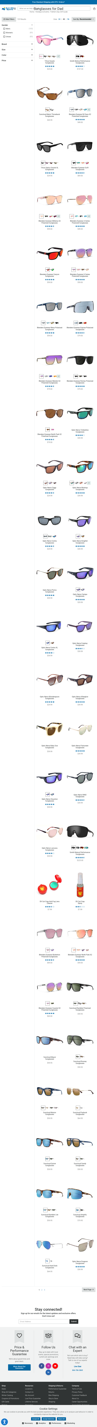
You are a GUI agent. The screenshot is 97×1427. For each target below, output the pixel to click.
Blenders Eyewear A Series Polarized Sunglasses (80, 222)
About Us (75, 1398)
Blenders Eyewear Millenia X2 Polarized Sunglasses (50, 222)
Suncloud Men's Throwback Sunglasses (49, 115)
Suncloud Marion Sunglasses (49, 1113)
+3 (58, 216)
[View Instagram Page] (48, 1366)
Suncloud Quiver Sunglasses (50, 1165)
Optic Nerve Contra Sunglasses (50, 542)
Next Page (89, 1290)
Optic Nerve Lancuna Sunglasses (49, 849)
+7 (58, 56)
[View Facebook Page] (41, 1366)
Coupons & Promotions (10, 1398)
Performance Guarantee (57, 1389)
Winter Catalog (7, 1395)
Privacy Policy (77, 1392)
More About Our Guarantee (19, 1367)
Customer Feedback (79, 1395)
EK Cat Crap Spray (80, 902)
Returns (51, 1392)
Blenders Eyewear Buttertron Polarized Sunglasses (49, 956)
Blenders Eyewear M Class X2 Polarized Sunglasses (80, 115)
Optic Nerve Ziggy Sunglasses (49, 489)
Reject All (61, 1419)
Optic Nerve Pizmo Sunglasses (50, 591)
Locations (28, 1389)
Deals (4, 1389)
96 (68, 19)
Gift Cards (5, 1402)
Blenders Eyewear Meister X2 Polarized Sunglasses (49, 382)
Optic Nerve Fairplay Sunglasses (80, 644)
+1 (89, 483)
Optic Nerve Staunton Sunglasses (50, 800)
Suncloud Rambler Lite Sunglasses (49, 1216)
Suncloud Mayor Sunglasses (50, 1058)
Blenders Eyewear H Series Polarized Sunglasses (80, 275)
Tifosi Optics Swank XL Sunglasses (49, 169)
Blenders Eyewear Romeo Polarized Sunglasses (80, 382)
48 (64, 19)
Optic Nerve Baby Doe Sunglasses (49, 747)
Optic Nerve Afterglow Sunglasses (80, 698)
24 (59, 19)
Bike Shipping (53, 1395)
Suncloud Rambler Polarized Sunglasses (80, 1009)
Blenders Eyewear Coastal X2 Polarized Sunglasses (50, 1009)
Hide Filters (8, 19)
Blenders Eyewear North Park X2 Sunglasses (80, 956)
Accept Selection (48, 1419)
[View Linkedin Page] (48, 1372)
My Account (29, 1395)
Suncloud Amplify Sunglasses (80, 1216)
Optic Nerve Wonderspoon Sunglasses (49, 698)
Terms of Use (77, 1389)
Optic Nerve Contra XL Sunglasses (49, 649)
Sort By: (83, 19)
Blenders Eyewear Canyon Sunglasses (49, 275)
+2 (89, 110)
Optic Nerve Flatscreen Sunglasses (80, 747)
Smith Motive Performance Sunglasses (80, 62)
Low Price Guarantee (33, 1398)
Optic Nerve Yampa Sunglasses (80, 595)
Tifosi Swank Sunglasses (50, 62)
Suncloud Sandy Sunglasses (80, 1165)
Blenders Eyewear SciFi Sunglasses (80, 169)
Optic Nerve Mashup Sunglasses (80, 489)
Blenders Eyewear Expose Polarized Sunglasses (80, 329)
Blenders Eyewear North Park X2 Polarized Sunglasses (50, 435)
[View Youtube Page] (55, 1366)
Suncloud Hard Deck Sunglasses (49, 1267)
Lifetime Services (31, 1402)
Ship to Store (53, 1398)
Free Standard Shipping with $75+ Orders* (48, 2)
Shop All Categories (9, 1392)
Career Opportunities (79, 1402)
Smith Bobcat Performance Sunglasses (80, 853)
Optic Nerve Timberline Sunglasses (79, 431)
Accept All (35, 1419)
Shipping (51, 1402)
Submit (74, 1321)
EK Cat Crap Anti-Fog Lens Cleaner (49, 902)
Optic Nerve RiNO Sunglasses (80, 796)
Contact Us (29, 1392)
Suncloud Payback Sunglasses (80, 1113)
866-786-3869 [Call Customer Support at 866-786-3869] (77, 1370)
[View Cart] (94, 9)
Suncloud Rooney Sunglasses (80, 1062)
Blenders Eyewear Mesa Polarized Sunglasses (49, 329)
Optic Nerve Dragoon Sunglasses (80, 1262)
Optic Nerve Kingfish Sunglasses (80, 542)
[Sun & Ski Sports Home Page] (8, 8)
